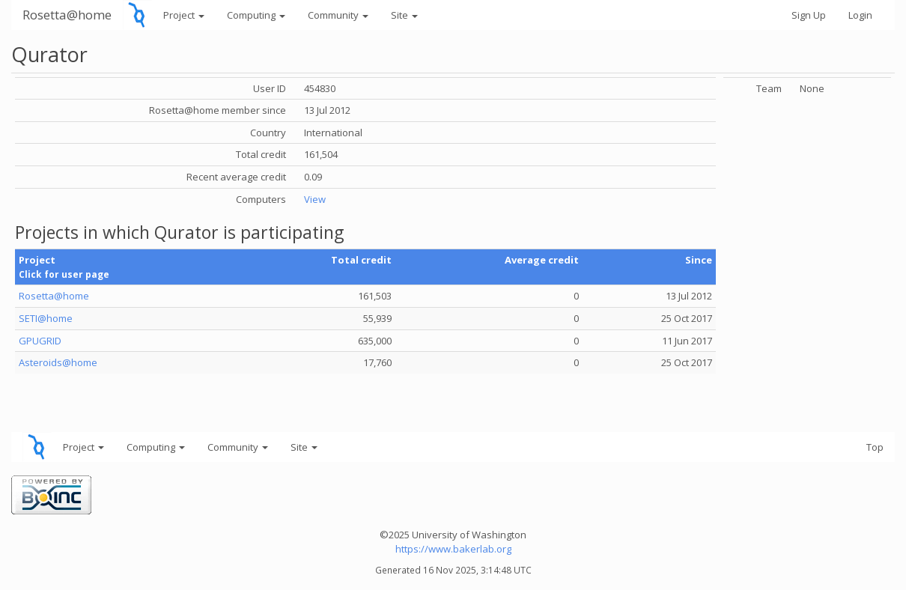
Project (183, 15)
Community (338, 15)
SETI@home (46, 318)
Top (875, 447)
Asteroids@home (58, 362)
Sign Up (808, 15)
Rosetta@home (67, 14)
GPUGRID (40, 340)
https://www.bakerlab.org (453, 549)
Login (860, 15)
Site (404, 15)
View (315, 199)
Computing (256, 15)
